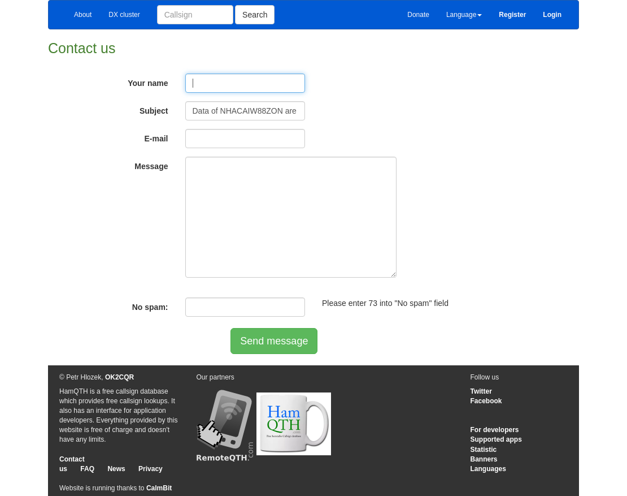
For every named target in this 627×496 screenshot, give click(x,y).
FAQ (87, 469)
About (83, 15)
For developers (495, 430)
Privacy (150, 469)
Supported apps (496, 439)
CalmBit (159, 488)
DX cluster (124, 15)
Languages (488, 469)
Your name (148, 83)
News (116, 469)
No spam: (150, 307)
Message (151, 166)
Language (464, 15)
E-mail (156, 138)
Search (254, 14)
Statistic (484, 450)
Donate (418, 15)
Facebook (486, 401)
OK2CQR (119, 377)
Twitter (481, 391)
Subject (154, 110)
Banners (484, 459)
